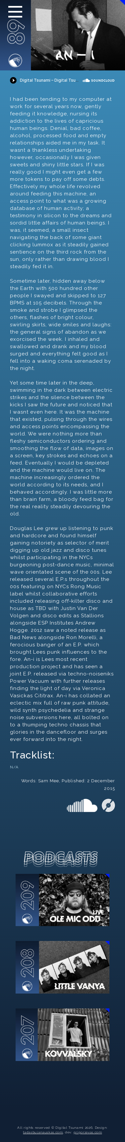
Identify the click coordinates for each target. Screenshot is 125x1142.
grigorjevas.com (88, 1132)
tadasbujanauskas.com (43, 1132)
